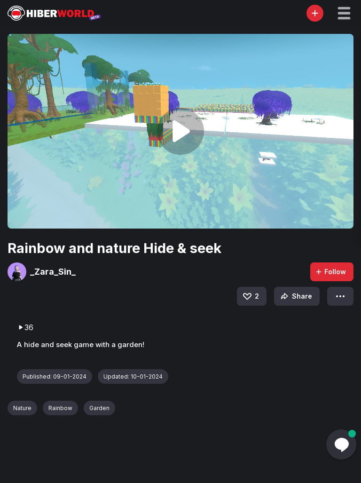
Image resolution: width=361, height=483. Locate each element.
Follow (330, 272)
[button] (344, 13)
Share (295, 296)
